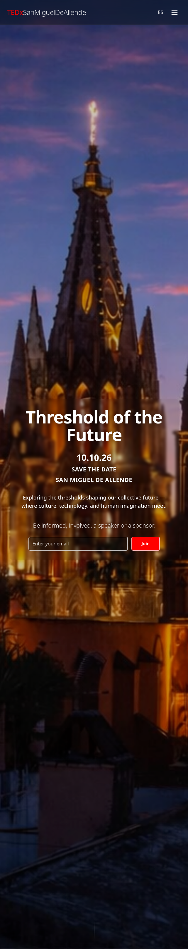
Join (145, 543)
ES (160, 12)
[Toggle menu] (174, 12)
